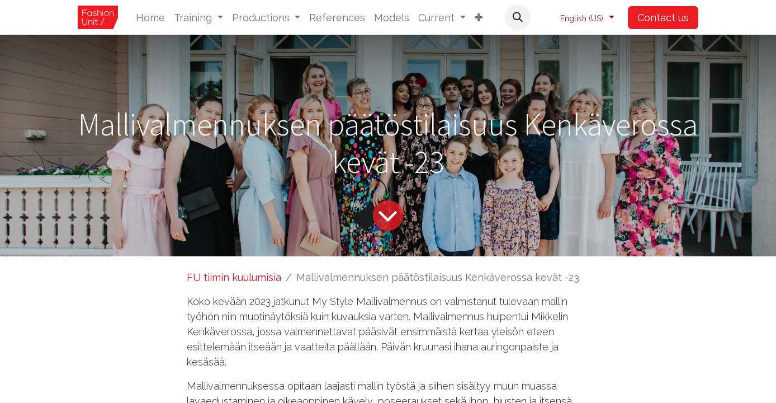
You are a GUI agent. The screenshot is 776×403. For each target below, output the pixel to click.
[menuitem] (150, 18)
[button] (478, 18)
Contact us (663, 18)
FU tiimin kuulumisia (234, 277)
